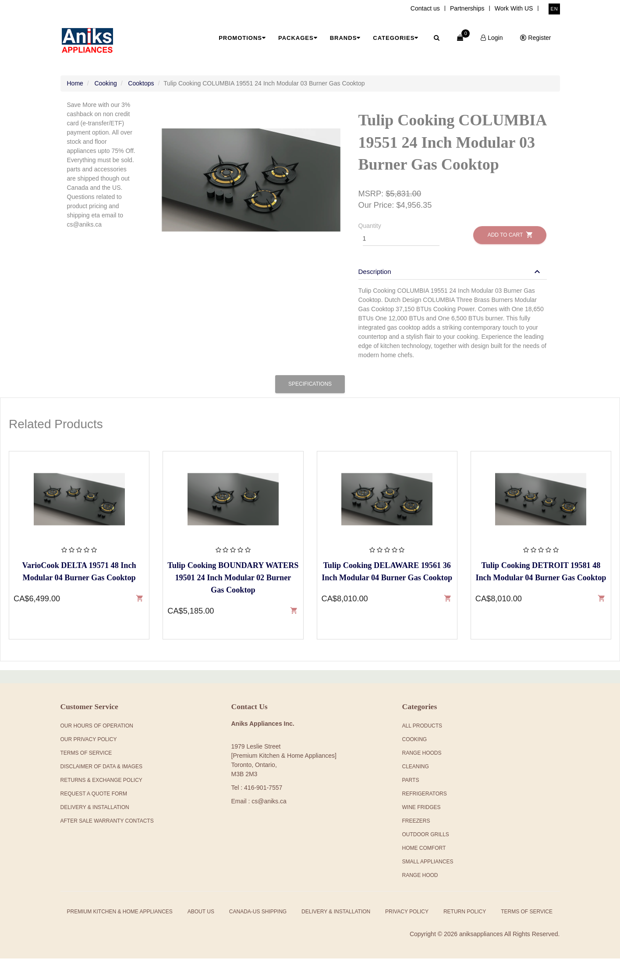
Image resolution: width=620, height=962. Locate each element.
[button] (450, 275)
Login (492, 37)
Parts (410, 784)
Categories (395, 38)
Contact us (425, 8)
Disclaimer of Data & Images (101, 770)
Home (75, 86)
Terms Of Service (86, 756)
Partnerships (467, 8)
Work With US (514, 8)
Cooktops (141, 86)
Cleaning (415, 770)
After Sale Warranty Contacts (107, 824)
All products (422, 729)
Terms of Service (527, 915)
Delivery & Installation (94, 811)
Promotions (242, 38)
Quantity (369, 229)
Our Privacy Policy (88, 743)
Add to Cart (509, 238)
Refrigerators (424, 797)
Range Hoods (422, 756)
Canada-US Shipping (258, 915)
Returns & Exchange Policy (101, 784)
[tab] (452, 271)
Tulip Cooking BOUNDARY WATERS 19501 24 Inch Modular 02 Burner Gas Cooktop (232, 580)
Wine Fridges (421, 811)
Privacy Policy (407, 915)
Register (535, 37)
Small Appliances (427, 865)
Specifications (310, 387)
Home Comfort (424, 851)
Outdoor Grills (425, 838)
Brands (345, 38)
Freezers (416, 824)
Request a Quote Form (93, 797)
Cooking (105, 86)
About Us (201, 915)
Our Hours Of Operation (96, 729)
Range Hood (420, 879)
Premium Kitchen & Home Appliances (120, 915)
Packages (298, 38)
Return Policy (464, 915)
